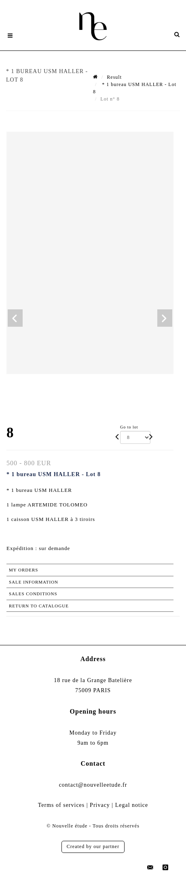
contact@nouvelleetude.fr (93, 785)
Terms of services (61, 805)
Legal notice (131, 805)
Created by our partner (93, 846)
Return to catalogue (39, 605)
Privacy (100, 805)
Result (114, 77)
